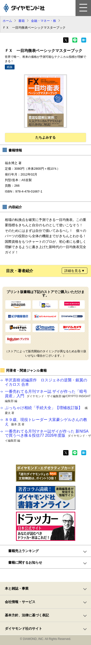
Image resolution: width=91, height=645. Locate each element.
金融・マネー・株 (43, 21)
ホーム (7, 21)
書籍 (21, 21)
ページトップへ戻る (48, 575)
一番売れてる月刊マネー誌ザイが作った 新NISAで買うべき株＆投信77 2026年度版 (48, 435)
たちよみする (45, 137)
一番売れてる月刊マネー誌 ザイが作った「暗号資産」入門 (48, 395)
